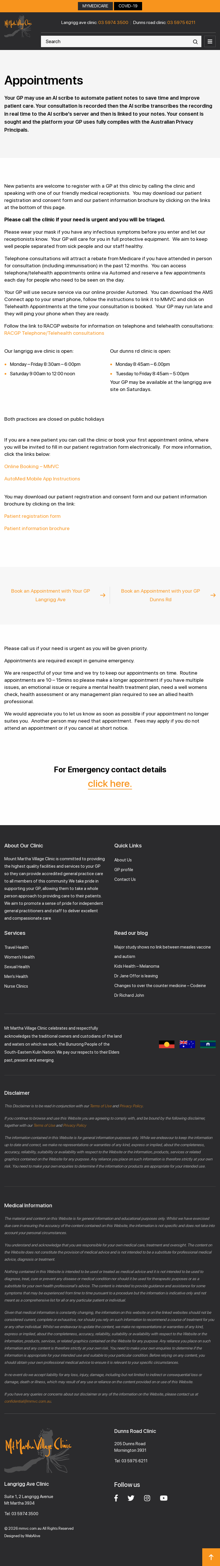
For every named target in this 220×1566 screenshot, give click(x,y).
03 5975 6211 (181, 22)
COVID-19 (128, 6)
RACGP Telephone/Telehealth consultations (54, 333)
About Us (123, 860)
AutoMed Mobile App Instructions (42, 479)
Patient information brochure (37, 528)
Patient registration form (32, 516)
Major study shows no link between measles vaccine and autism (162, 952)
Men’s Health (16, 976)
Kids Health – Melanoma (136, 966)
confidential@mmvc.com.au (27, 1401)
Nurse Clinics (16, 986)
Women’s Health (19, 957)
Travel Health (16, 947)
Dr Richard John (129, 995)
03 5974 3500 (113, 22)
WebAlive (32, 1536)
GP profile (123, 869)
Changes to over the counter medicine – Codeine (160, 985)
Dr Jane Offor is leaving (136, 976)
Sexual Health (17, 966)
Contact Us (125, 879)
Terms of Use (100, 1106)
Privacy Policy (130, 1106)
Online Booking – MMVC (31, 466)
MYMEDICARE (95, 6)
